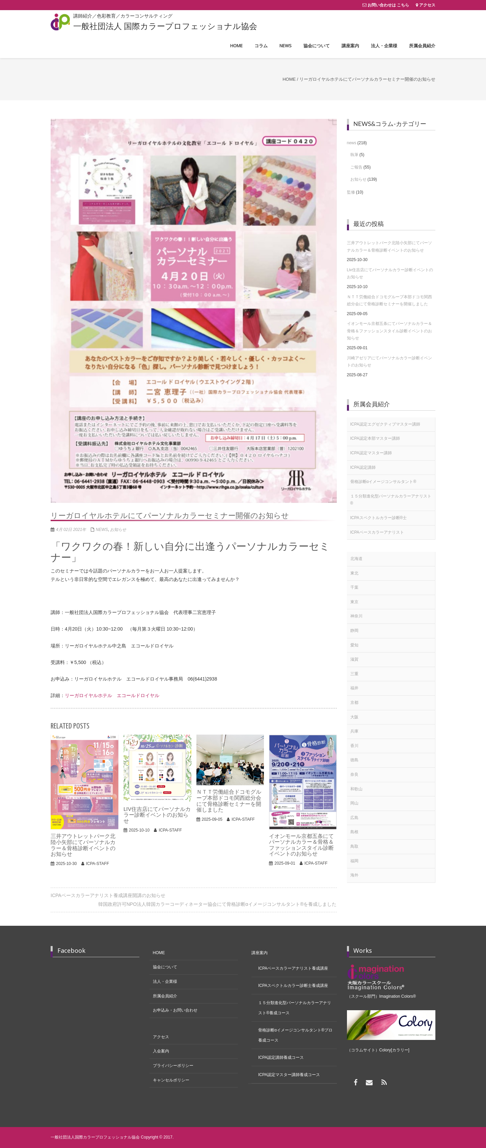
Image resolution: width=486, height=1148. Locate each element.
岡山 (354, 803)
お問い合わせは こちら (388, 5)
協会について (165, 967)
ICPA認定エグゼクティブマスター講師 (385, 424)
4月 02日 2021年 (71, 529)
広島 (354, 817)
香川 (354, 745)
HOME (159, 952)
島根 (354, 832)
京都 (354, 702)
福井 (354, 688)
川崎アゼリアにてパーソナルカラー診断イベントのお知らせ (389, 362)
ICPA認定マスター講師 (371, 453)
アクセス (427, 5)
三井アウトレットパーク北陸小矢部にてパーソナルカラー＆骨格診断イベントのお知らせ (389, 246)
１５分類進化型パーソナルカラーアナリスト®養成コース (294, 1007)
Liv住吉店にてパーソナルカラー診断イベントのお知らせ (390, 273)
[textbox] (194, 584)
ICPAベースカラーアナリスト (377, 532)
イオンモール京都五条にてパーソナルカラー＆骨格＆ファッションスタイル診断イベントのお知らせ (389, 330)
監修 (351, 192)
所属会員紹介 (165, 996)
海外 (354, 875)
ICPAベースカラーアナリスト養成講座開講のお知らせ (108, 895)
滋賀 (354, 659)
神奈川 (356, 616)
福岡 (354, 861)
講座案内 (259, 952)
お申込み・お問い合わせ (175, 1010)
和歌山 (356, 789)
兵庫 (354, 731)
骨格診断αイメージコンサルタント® (383, 481)
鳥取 (354, 846)
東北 (354, 573)
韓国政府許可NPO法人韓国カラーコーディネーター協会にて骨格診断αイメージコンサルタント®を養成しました (217, 904)
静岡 (354, 630)
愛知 (354, 645)
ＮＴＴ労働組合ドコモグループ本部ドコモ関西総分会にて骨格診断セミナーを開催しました (389, 301)
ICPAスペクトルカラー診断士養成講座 (293, 985)
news (102, 529)
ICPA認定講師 (363, 467)
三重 (354, 673)
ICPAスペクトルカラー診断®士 (378, 517)
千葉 (354, 587)
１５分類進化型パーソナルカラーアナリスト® (390, 500)
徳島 (354, 760)
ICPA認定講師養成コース (281, 1057)
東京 (354, 601)
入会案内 (161, 1051)
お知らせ (118, 529)
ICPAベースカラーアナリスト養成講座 (293, 968)
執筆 (354, 154)
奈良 (354, 774)
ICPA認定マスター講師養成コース (289, 1074)
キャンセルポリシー (171, 1080)
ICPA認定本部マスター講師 (375, 438)
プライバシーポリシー (173, 1065)
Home (289, 79)
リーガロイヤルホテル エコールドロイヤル (112, 695)
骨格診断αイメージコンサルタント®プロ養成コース (295, 1035)
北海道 (356, 558)
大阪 (354, 717)
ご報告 (356, 167)
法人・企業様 (165, 981)
